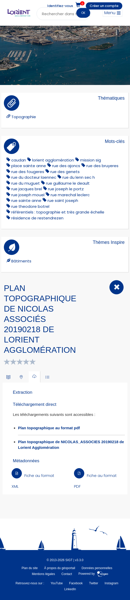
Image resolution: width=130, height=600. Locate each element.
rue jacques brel (26, 189)
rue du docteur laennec (33, 177)
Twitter (93, 583)
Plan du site (30, 568)
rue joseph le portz (66, 189)
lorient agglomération (53, 160)
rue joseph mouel (27, 195)
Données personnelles (97, 568)
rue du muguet (25, 183)
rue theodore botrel (30, 206)
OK (83, 13)
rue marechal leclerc (70, 195)
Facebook (76, 583)
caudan (18, 160)
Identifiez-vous (60, 5)
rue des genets (65, 171)
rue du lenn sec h (78, 177)
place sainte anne (28, 165)
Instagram (111, 583)
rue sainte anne (26, 200)
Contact (66, 574)
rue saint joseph (63, 200)
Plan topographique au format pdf (49, 428)
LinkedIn (70, 589)
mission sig (90, 160)
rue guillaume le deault (68, 183)
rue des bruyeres (102, 165)
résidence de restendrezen (37, 218)
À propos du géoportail (59, 568)
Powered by (93, 574)
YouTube (57, 583)
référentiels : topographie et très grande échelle (57, 212)
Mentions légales (43, 574)
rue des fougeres (27, 171)
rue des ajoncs (66, 165)
